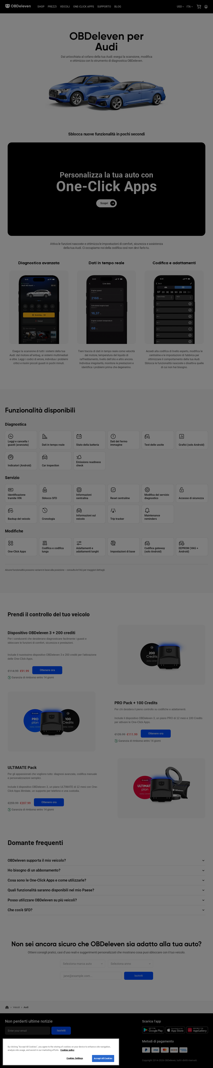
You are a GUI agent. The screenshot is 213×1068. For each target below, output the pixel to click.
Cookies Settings (75, 1058)
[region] (61, 1051)
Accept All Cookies (103, 1058)
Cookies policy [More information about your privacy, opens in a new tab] (67, 1050)
